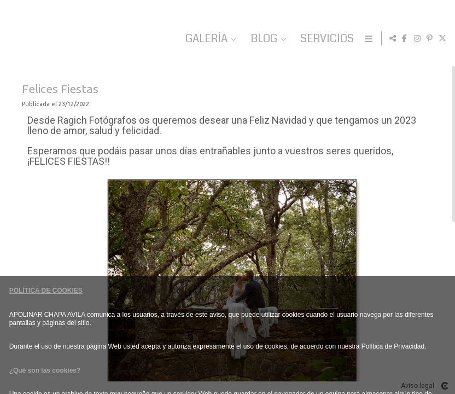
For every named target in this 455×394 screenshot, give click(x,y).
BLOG (326, 39)
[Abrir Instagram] (417, 38)
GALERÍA (269, 39)
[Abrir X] (442, 38)
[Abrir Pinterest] (429, 38)
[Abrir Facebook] (404, 38)
